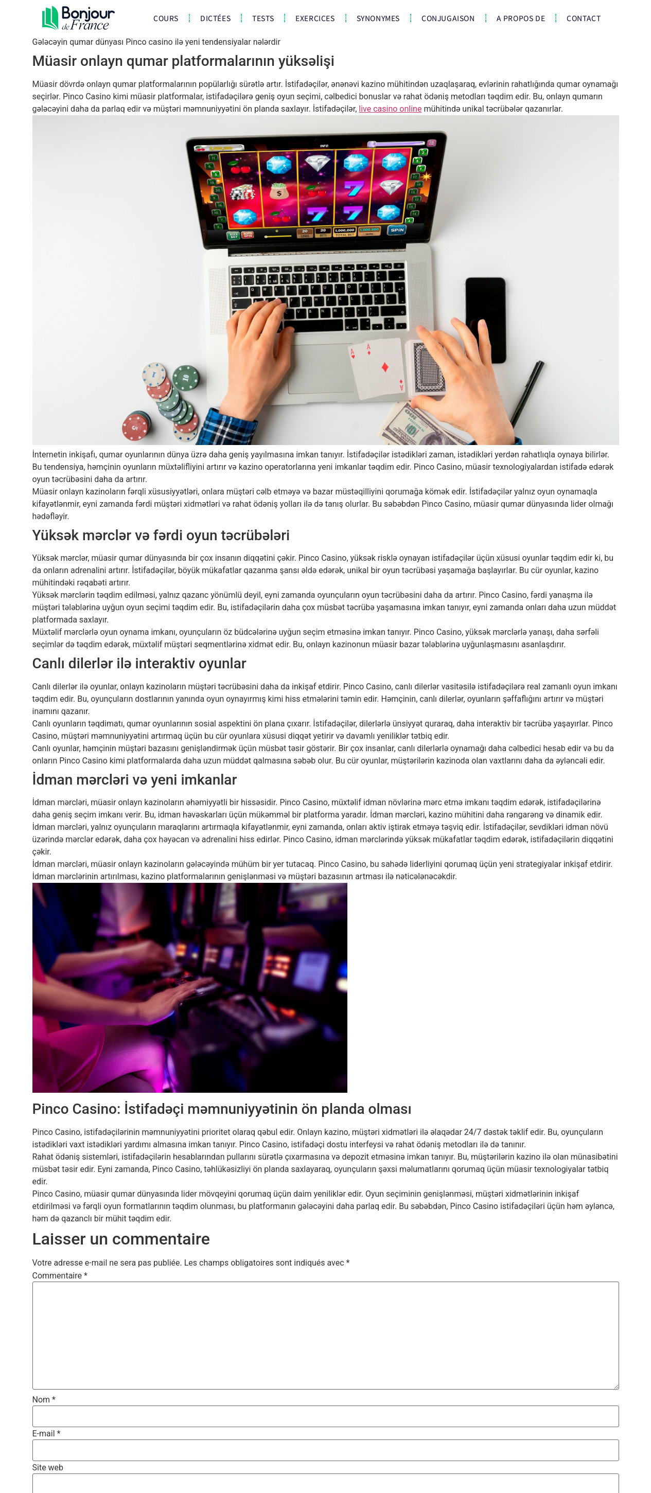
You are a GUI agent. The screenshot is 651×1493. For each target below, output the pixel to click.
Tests (263, 18)
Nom (44, 1400)
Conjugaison (448, 18)
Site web (48, 1468)
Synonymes (378, 18)
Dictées (215, 18)
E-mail (46, 1434)
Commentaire (59, 1276)
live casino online (390, 109)
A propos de (521, 18)
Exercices (315, 18)
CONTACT (584, 18)
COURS (166, 18)
